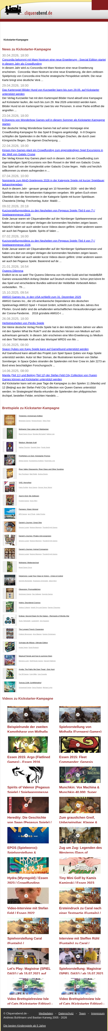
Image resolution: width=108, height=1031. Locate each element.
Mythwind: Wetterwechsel (21, 563)
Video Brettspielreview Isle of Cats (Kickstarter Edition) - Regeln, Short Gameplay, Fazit (81, 1001)
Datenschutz (66, 1013)
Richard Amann (37, 420)
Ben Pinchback (24, 474)
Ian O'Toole (31, 514)
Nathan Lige (50, 434)
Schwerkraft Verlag (25, 687)
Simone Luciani (24, 527)
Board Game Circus (25, 434)
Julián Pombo (40, 514)
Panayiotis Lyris (49, 461)
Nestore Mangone (36, 527)
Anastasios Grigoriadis (40, 581)
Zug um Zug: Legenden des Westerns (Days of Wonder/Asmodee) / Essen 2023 (80, 849)
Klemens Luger (24, 661)
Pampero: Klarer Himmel (20, 510)
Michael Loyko (47, 687)
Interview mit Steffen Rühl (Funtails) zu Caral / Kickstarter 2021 (79, 940)
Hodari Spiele (23, 647)
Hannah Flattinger (50, 661)
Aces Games (33, 487)
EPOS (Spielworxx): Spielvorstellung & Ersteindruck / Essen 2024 (27, 849)
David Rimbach (34, 647)
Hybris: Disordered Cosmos (21, 603)
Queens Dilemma (12, 270)
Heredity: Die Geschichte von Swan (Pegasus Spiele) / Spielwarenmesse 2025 (29, 819)
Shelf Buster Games (36, 661)
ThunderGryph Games (49, 527)
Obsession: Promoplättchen (22, 590)
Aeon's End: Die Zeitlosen (21, 496)
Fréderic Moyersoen (25, 634)
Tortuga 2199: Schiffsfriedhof (22, 683)
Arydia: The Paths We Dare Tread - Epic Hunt (29, 670)
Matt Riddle (33, 474)
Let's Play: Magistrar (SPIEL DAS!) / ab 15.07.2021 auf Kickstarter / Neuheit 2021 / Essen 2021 (29, 970)
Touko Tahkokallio (25, 621)
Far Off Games (24, 674)
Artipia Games (23, 461)
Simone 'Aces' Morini (45, 487)
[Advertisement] (54, 30)
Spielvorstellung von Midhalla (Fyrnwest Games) (80, 729)
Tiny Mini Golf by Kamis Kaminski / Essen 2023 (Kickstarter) (77, 880)
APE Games (23, 514)
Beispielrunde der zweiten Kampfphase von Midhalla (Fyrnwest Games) (27, 729)
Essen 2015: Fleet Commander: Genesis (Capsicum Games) (76, 759)
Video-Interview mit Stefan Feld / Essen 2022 (27, 910)
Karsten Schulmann (49, 634)
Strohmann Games (25, 594)
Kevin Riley (33, 501)
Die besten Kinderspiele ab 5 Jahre (24, 1025)
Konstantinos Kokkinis (36, 461)
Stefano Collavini (24, 607)
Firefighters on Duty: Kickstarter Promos (26, 456)
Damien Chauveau (54, 607)
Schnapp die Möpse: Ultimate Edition (25, 643)
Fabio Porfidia (23, 487)
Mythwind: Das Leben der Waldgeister (26, 430)
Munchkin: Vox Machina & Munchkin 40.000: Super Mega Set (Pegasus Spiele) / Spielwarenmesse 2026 (80, 789)
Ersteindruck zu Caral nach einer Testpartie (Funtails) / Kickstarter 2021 (80, 910)
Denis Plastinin (37, 687)
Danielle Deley (35, 447)
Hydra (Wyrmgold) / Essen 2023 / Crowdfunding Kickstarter (27, 880)
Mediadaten (46, 1013)
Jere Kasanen (44, 621)
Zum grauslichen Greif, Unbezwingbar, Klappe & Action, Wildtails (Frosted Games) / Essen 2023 (79, 819)
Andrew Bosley (43, 474)
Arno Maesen (37, 634)
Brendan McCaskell (39, 434)
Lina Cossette (42, 674)
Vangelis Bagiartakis (25, 581)
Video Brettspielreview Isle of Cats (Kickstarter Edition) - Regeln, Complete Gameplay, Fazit (30, 1001)
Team (82, 1013)
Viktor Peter (46, 420)
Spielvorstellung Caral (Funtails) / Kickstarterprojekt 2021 (25, 940)
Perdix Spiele (45, 447)
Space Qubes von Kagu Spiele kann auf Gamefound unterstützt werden (45, 349)
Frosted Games (24, 501)
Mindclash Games (25, 420)
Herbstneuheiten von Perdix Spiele (23, 323)
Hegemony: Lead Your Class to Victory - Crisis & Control (33, 576)
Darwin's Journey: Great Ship (22, 523)
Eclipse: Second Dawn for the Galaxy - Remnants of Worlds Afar (36, 616)
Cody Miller (33, 674)
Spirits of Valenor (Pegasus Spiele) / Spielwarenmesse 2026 (28, 789)
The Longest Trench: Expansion (23, 630)
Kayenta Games (47, 594)
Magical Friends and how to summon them (27, 657)
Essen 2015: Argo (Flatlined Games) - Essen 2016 (28, 759)
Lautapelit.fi (35, 621)
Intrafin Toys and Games (39, 607)
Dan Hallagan (36, 594)
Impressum (98, 1013)
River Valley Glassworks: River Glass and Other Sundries (33, 470)
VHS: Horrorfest (17, 483)
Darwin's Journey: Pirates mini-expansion (27, 536)
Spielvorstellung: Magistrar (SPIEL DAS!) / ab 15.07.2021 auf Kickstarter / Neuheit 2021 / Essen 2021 (81, 970)
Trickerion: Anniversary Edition (23, 416)
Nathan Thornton (24, 447)
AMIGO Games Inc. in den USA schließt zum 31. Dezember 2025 (41, 296)
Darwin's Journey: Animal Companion (25, 550)
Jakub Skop (53, 581)
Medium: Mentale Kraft (20, 443)
